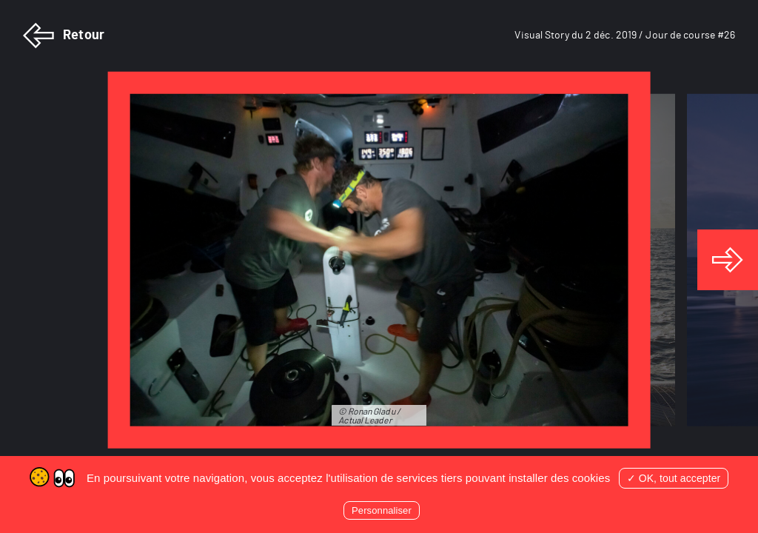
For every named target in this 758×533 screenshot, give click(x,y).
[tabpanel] (379, 260)
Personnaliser (382, 510)
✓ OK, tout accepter (674, 478)
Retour (63, 35)
